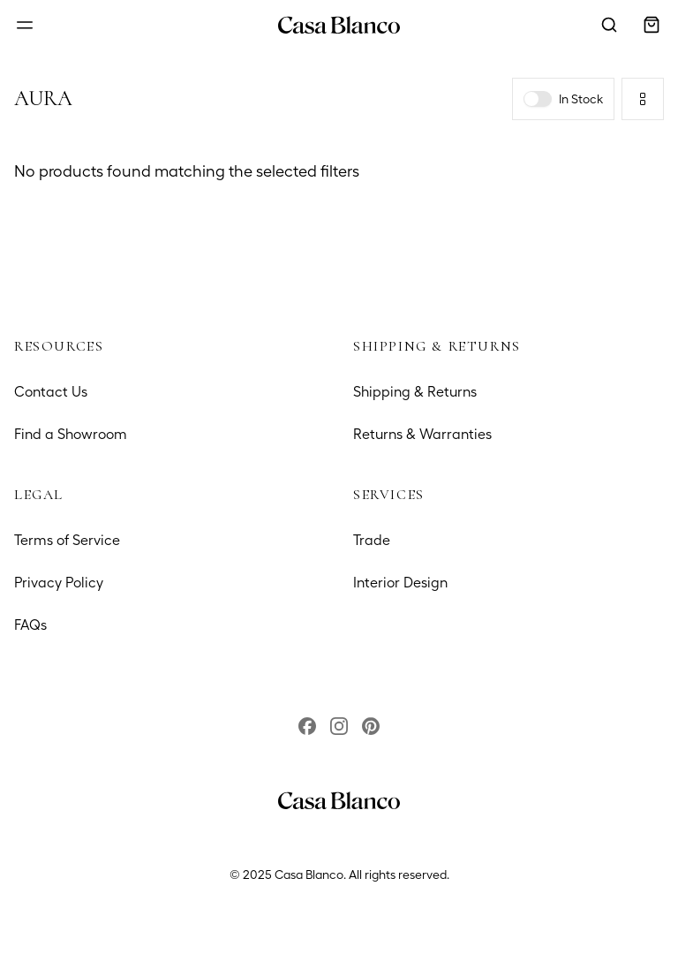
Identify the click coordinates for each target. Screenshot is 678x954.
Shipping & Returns (415, 391)
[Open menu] (24, 24)
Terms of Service (67, 540)
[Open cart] (651, 24)
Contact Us (50, 391)
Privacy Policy (58, 582)
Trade (371, 540)
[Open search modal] (609, 24)
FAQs (30, 625)
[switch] (538, 99)
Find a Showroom (70, 434)
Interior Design (400, 582)
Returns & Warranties (422, 434)
